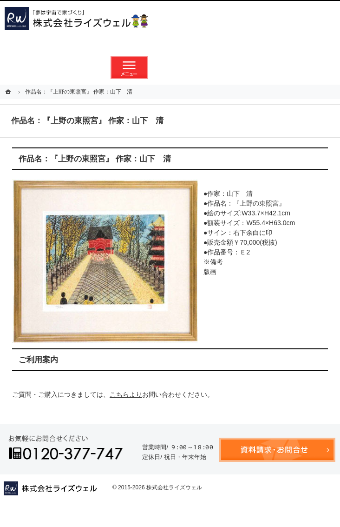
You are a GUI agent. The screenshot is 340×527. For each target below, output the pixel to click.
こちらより (126, 394)
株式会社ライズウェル (174, 487)
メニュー (129, 67)
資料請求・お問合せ (170, 67)
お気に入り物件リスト (210, 67)
